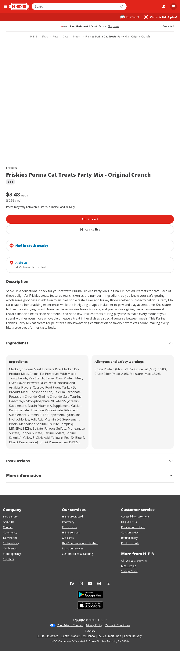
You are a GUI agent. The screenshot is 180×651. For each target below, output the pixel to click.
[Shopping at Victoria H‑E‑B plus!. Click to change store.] (160, 17)
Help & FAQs (129, 522)
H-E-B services (71, 532)
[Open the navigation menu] (5, 6)
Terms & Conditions (117, 625)
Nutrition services (72, 548)
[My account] (163, 6)
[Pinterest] (99, 583)
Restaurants (69, 527)
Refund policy (129, 538)
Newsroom (10, 538)
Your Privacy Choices (70, 625)
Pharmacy (68, 522)
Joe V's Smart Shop (109, 636)
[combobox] (75, 6)
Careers (8, 527)
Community (10, 532)
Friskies (11, 168)
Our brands (10, 548)
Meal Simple (128, 566)
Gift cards (68, 538)
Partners (90, 630)
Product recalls (130, 543)
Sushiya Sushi (129, 571)
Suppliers (8, 559)
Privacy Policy (94, 625)
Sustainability (11, 543)
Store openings (12, 554)
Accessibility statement (135, 516)
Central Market (70, 636)
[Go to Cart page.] (173, 6)
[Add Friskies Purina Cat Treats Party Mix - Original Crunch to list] (90, 229)
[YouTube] (90, 583)
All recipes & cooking (134, 560)
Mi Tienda (89, 636)
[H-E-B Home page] (19, 6)
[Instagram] (81, 583)
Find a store (10, 516)
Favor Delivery (133, 636)
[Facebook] (72, 583)
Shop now (113, 26)
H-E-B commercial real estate (80, 543)
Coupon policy (130, 532)
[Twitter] (108, 583)
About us (8, 522)
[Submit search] (122, 6)
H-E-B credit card (72, 516)
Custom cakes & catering (77, 554)
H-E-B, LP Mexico (47, 636)
